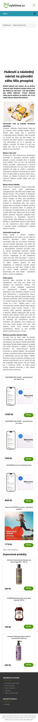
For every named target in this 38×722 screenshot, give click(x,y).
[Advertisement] (19, 50)
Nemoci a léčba (10, 685)
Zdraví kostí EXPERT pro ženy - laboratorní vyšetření (19, 508)
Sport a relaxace (10, 688)
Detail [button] (28, 415)
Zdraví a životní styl (19, 25)
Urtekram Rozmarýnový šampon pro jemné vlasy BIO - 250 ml (19, 561)
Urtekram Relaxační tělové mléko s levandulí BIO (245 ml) (19, 637)
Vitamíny (7, 690)
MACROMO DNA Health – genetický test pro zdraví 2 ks (19, 378)
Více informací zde (28, 719)
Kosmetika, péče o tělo (12, 683)
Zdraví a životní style (11, 693)
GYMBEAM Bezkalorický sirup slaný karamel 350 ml (19, 599)
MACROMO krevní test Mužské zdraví (19, 465)
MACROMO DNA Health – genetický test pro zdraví (19, 422)
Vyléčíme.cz (7, 25)
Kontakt (7, 704)
